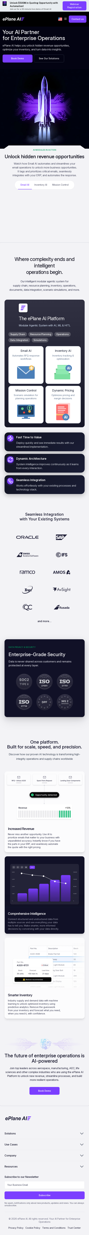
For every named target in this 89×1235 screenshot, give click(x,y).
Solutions (45, 1133)
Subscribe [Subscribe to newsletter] (44, 1195)
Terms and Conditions (54, 1227)
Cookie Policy (32, 1227)
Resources (45, 1166)
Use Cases (45, 1144)
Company (45, 1155)
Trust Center (74, 1227)
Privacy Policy (15, 1227)
